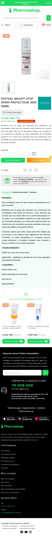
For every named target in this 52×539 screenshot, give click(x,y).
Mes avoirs (5, 482)
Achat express (39, 160)
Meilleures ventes (8, 458)
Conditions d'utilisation (10, 464)
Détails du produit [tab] (20, 192)
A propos (4, 468)
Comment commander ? (10, 526)
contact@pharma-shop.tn (11, 512)
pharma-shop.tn (22, 523)
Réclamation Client (27, 526)
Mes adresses (6, 486)
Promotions (5, 451)
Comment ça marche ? (9, 528)
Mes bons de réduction (10, 492)
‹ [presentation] (4, 293)
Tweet (30, 170)
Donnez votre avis (12, 112)
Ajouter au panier (13, 160)
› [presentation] (48, 293)
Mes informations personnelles (13, 489)
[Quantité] (24, 154)
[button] (46, 25)
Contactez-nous (7, 461)
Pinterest (36, 170)
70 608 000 (22, 385)
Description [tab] (7, 192)
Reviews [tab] (33, 192)
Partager (24, 170)
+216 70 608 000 (8, 506)
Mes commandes (8, 479)
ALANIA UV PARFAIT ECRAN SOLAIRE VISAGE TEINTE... (11, 327)
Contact (48, 3)
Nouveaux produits (8, 454)
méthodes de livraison (27, 528)
